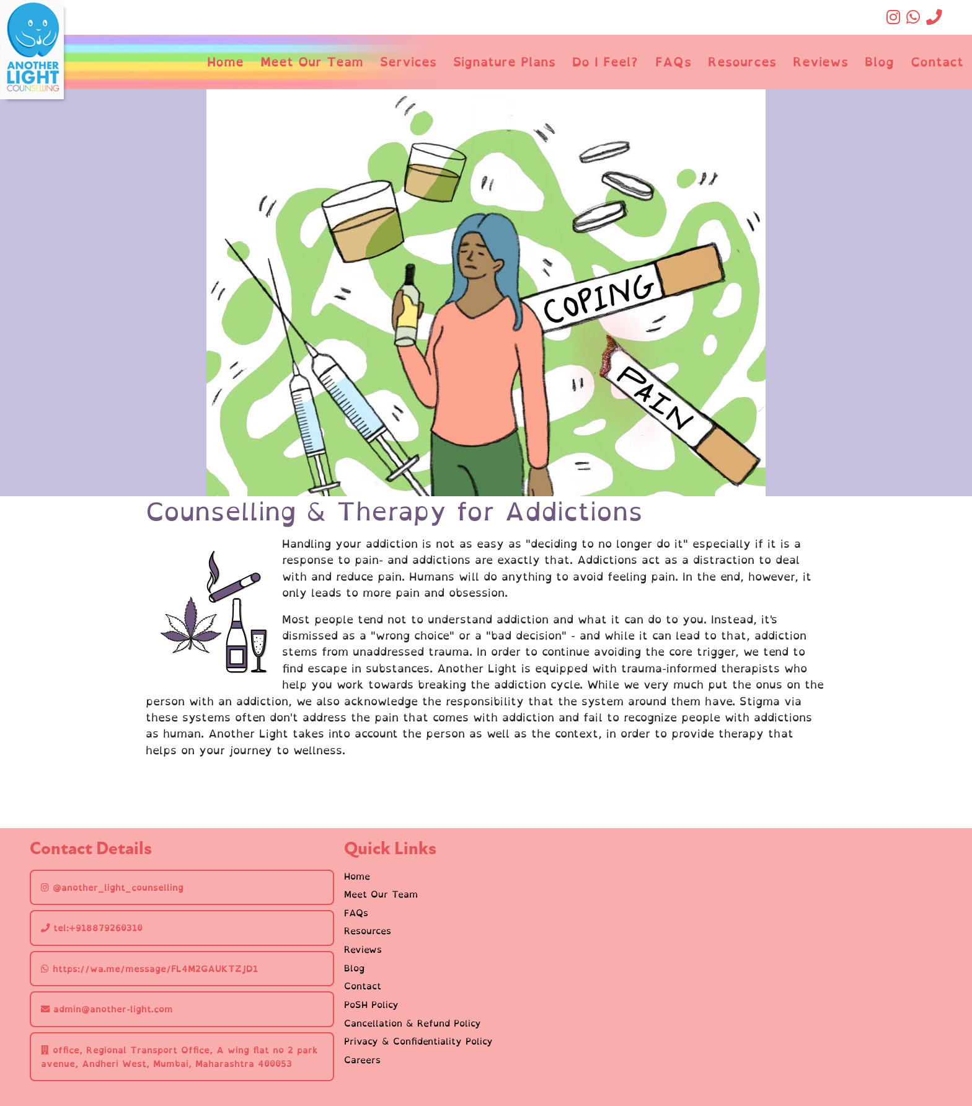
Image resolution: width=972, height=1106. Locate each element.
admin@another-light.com (107, 1009)
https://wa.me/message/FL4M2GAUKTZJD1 (149, 968)
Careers (362, 1060)
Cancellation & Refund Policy (412, 1023)
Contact (937, 62)
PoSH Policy (371, 1005)
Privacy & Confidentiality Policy (418, 1041)
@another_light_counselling (112, 887)
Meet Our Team (311, 62)
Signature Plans (504, 62)
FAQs (673, 62)
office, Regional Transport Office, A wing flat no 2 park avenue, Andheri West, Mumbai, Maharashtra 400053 (180, 1056)
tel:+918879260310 (92, 927)
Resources (742, 62)
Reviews (820, 62)
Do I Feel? (605, 62)
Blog (879, 62)
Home (225, 62)
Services (408, 62)
